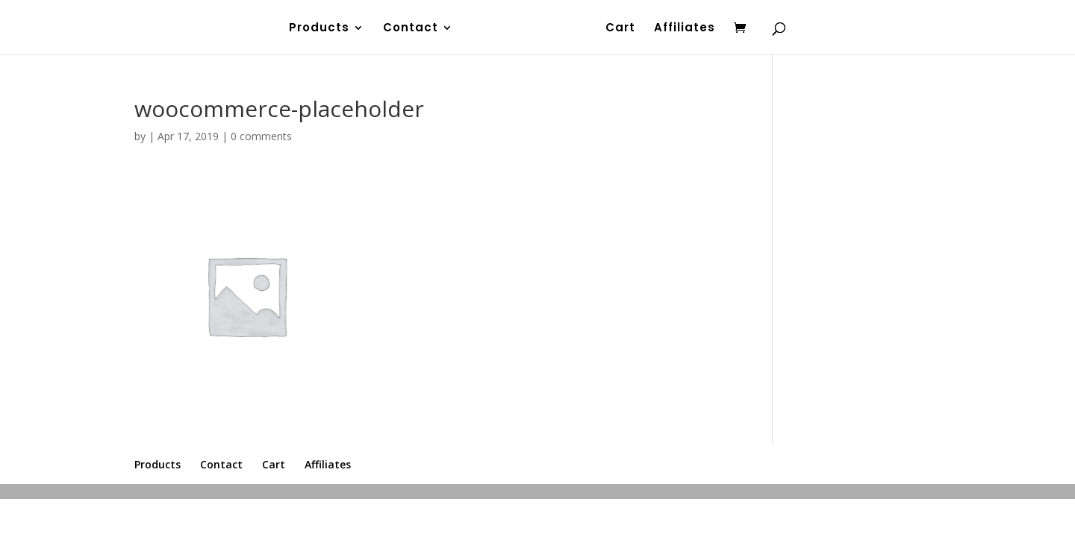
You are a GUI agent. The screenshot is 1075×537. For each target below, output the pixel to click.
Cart (621, 28)
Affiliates (685, 28)
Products (318, 28)
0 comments (261, 136)
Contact (409, 28)
